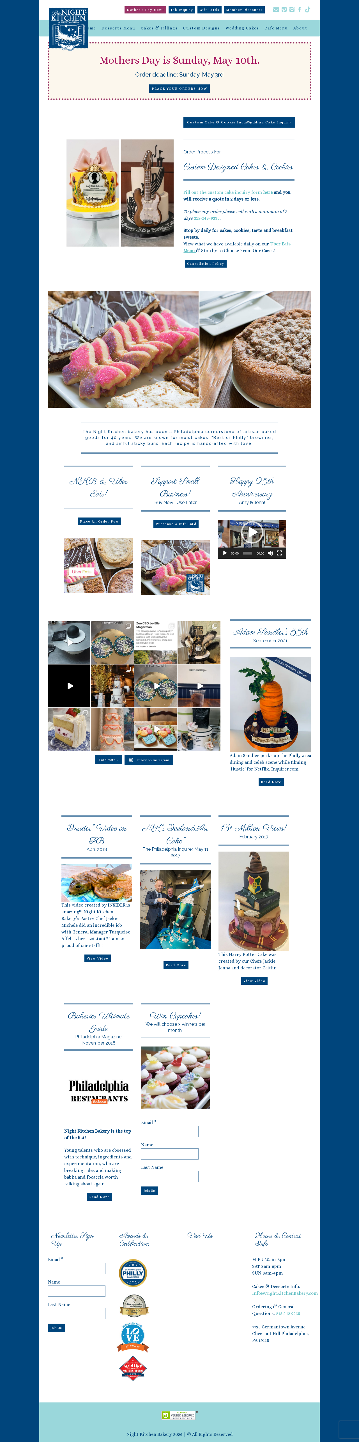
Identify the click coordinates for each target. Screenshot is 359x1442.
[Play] (225, 553)
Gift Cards (209, 10)
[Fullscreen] (279, 553)
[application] (252, 539)
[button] (252, 532)
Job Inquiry (182, 10)
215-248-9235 (207, 218)
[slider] (247, 553)
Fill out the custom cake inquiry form (228, 192)
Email (149, 1122)
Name (147, 1144)
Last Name (152, 1167)
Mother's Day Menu (145, 10)
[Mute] (270, 553)
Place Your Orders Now (179, 89)
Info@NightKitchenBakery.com (285, 1293)
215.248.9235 (288, 1313)
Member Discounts (244, 10)
